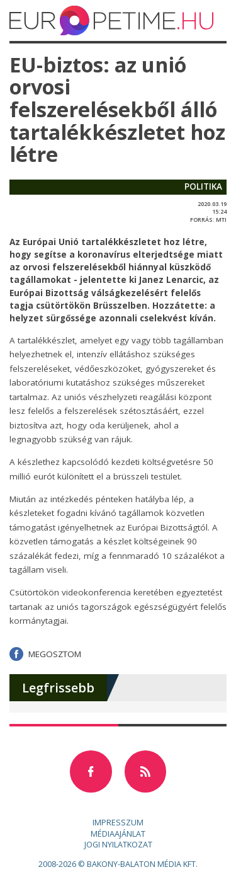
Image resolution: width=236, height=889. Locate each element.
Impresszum (118, 822)
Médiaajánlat (118, 834)
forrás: (202, 219)
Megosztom (54, 654)
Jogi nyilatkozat (118, 844)
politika (203, 186)
